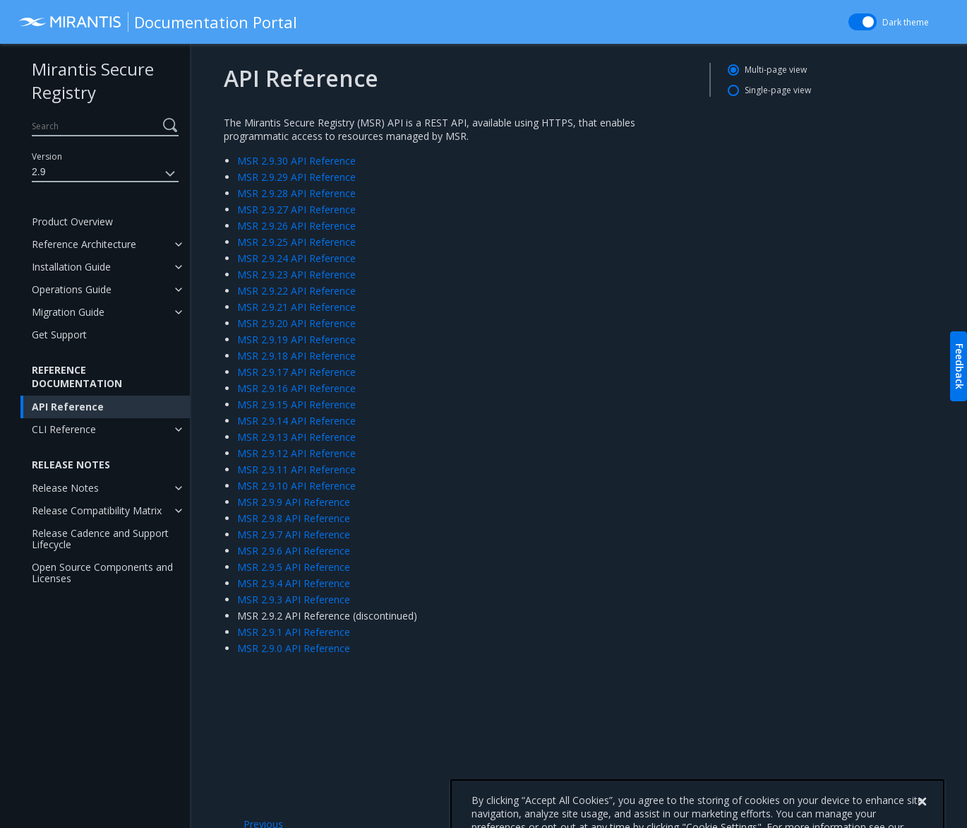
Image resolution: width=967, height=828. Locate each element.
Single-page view (778, 90)
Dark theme (905, 22)
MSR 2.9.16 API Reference (296, 388)
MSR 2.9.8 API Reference (293, 518)
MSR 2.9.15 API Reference (296, 404)
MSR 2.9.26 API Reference (296, 225)
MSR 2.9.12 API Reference (296, 453)
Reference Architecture (84, 244)
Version (47, 156)
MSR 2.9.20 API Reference (296, 323)
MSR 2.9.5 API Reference (293, 567)
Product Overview (72, 221)
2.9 (105, 173)
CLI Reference (64, 429)
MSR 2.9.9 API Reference (293, 502)
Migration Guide (68, 312)
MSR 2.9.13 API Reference (296, 437)
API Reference (68, 406)
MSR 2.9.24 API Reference (296, 258)
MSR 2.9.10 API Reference (296, 485)
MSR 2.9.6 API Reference (293, 550)
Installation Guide (71, 266)
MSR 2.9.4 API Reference (293, 583)
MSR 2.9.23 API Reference (296, 274)
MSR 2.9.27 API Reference (296, 209)
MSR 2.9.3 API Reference (293, 599)
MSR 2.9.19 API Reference (296, 339)
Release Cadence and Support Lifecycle (100, 538)
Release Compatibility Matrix (97, 510)
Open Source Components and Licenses (102, 572)
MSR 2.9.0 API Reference (293, 648)
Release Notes (65, 488)
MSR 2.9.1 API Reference (293, 632)
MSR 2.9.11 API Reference (296, 469)
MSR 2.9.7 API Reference (293, 534)
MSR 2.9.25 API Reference (296, 242)
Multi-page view (776, 70)
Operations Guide (72, 289)
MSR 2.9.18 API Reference (296, 355)
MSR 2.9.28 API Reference (296, 193)
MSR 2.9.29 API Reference (296, 177)
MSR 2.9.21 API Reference (296, 307)
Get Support (59, 334)
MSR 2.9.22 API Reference (296, 290)
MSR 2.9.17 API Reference (296, 372)
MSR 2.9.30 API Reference (296, 160)
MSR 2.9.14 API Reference (296, 420)
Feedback (959, 366)
